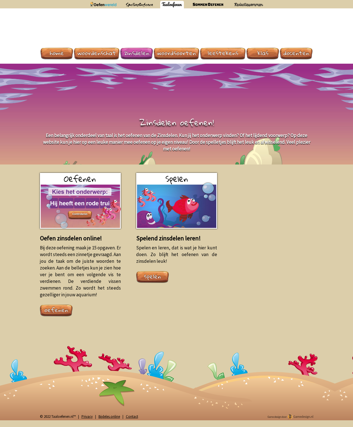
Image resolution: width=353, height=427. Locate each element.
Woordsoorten (176, 53)
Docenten (296, 53)
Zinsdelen (136, 53)
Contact (132, 416)
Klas (262, 53)
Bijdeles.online (109, 416)
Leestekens (223, 53)
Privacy (87, 416)
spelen (152, 276)
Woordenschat (97, 53)
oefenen (56, 310)
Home (57, 53)
